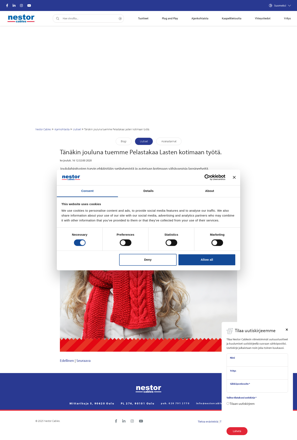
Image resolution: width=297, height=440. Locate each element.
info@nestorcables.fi (212, 403)
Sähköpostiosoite (240, 383)
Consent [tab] (87, 191)
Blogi (123, 141)
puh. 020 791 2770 (175, 403)
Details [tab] (148, 191)
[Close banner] (234, 177)
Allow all (207, 259)
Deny (148, 259)
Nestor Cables (43, 129)
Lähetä (237, 431)
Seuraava (83, 360)
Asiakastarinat (168, 141)
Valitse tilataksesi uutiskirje (241, 397)
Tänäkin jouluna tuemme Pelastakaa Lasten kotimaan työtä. (117, 129)
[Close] (286, 329)
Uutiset (77, 129)
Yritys (233, 370)
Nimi (232, 357)
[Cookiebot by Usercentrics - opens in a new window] (207, 177)
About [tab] (209, 191)
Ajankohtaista (61, 129)
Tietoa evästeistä (208, 421)
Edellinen (67, 360)
